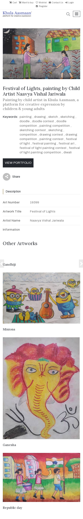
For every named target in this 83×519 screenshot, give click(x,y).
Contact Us (55, 2)
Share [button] (11, 177)
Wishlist (41, 2)
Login (69, 2)
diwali (67, 152)
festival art (66, 143)
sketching (67, 117)
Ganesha (9, 445)
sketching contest (33, 130)
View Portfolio (18, 162)
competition (28, 134)
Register (41, 6)
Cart (13, 2)
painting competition (54, 125)
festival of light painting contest (43, 148)
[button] (68, 14)
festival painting (44, 143)
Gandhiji (9, 264)
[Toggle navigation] (76, 14)
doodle (25, 121)
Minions (9, 329)
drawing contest (51, 134)
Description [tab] (13, 191)
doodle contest (43, 121)
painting (26, 117)
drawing (40, 117)
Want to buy (26, 2)
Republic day (12, 508)
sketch (53, 117)
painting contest (51, 139)
